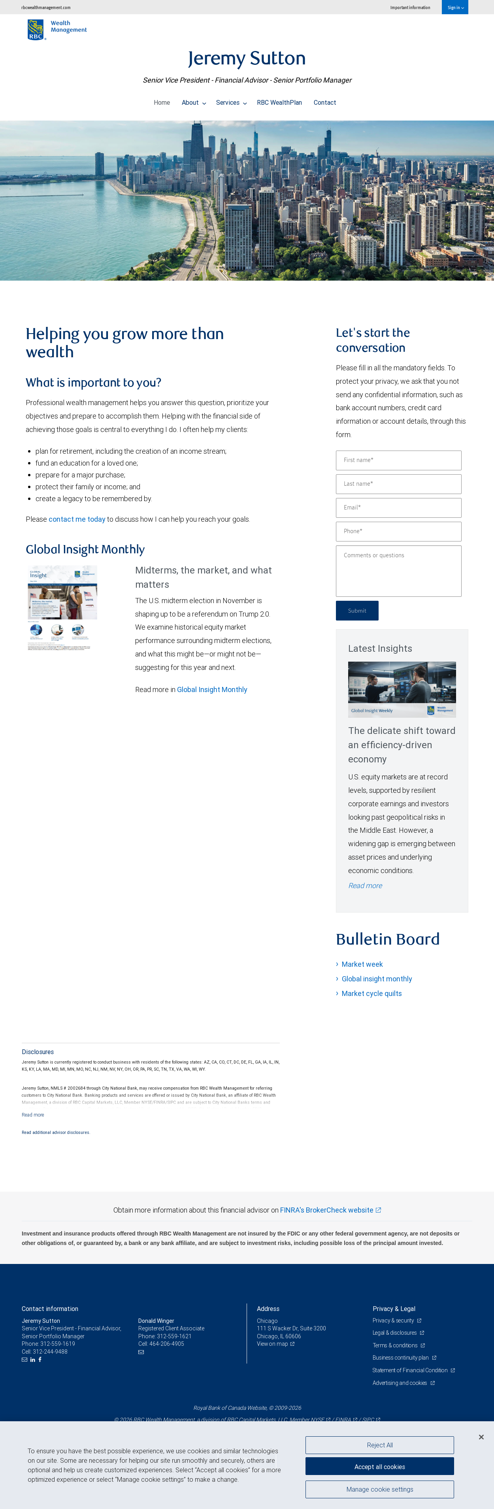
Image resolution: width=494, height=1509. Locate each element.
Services (231, 100)
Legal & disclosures (396, 1332)
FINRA (343, 1419)
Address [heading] (268, 1309)
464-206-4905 (166, 1343)
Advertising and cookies (401, 1382)
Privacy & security (394, 1320)
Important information (410, 7)
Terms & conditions (396, 1345)
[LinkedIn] (33, 1360)
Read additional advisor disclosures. (56, 1132)
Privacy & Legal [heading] (394, 1309)
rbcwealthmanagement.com (46, 7)
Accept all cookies (379, 1465)
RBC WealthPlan (279, 100)
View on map (273, 1343)
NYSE (317, 1419)
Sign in (456, 7)
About (194, 100)
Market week (362, 964)
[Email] (399, 508)
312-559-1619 (57, 1343)
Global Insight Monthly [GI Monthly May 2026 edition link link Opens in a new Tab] (212, 689)
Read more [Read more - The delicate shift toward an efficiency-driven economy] (365, 885)
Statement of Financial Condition (412, 1370)
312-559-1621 (174, 1336)
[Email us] (25, 1360)
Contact (325, 100)
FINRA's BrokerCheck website (326, 1210)
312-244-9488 (50, 1351)
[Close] (481, 1437)
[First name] (399, 460)
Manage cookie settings (380, 1490)
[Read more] (33, 1115)
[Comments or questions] (399, 571)
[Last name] (399, 484)
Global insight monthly (377, 978)
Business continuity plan (402, 1357)
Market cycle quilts (372, 993)
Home (162, 100)
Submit (358, 610)
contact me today (77, 519)
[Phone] (399, 531)
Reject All (380, 1445)
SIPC (368, 1419)
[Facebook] (40, 1360)
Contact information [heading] (50, 1309)
